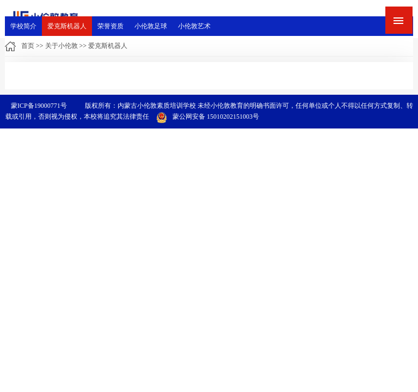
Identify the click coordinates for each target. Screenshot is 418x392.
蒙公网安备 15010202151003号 (207, 116)
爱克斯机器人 (67, 26)
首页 (27, 46)
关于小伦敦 (61, 46)
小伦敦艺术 (194, 26)
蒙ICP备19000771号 (39, 105)
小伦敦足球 (150, 26)
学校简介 (23, 26)
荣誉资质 (110, 26)
